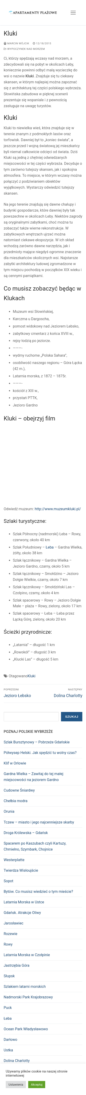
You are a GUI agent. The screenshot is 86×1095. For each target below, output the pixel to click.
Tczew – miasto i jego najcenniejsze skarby (39, 822)
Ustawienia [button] (15, 1084)
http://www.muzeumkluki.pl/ (58, 509)
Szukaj (71, 716)
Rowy (8, 944)
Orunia (9, 811)
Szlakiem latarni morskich (25, 986)
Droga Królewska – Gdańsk (26, 833)
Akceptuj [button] (36, 1084)
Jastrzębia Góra (16, 965)
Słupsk (9, 976)
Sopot (8, 881)
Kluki (32, 676)
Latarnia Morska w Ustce (24, 902)
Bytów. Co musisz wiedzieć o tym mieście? (38, 891)
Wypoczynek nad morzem (24, 48)
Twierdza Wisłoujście (21, 870)
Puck (8, 1007)
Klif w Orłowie (15, 763)
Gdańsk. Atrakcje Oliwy (22, 912)
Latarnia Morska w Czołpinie (27, 955)
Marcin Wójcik (16, 43)
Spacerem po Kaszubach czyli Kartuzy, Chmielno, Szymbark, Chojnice (35, 846)
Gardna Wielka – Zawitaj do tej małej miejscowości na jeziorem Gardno (33, 777)
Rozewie (10, 934)
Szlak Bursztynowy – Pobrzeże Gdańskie (37, 742)
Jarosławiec (13, 923)
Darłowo (10, 1039)
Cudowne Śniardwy (19, 790)
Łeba (50, 547)
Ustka (8, 1050)
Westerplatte (14, 860)
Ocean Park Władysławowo (26, 1029)
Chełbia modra (16, 801)
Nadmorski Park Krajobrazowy (28, 997)
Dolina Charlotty (17, 1061)
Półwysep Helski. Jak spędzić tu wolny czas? (40, 753)
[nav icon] (73, 12)
